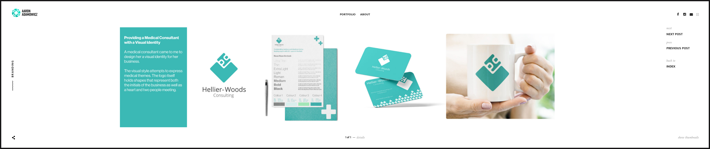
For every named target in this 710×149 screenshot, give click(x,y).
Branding (12, 68)
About (365, 14)
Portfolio (348, 14)
